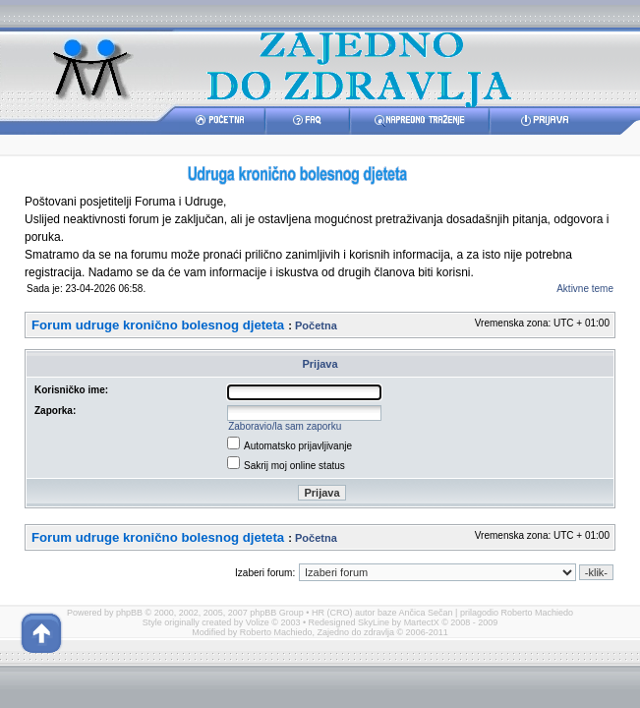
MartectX (421, 622)
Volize (257, 622)
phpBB (129, 613)
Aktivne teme (584, 288)
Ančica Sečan (426, 613)
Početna (316, 325)
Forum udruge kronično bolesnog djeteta (157, 325)
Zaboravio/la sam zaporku (284, 426)
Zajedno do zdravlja (356, 632)
